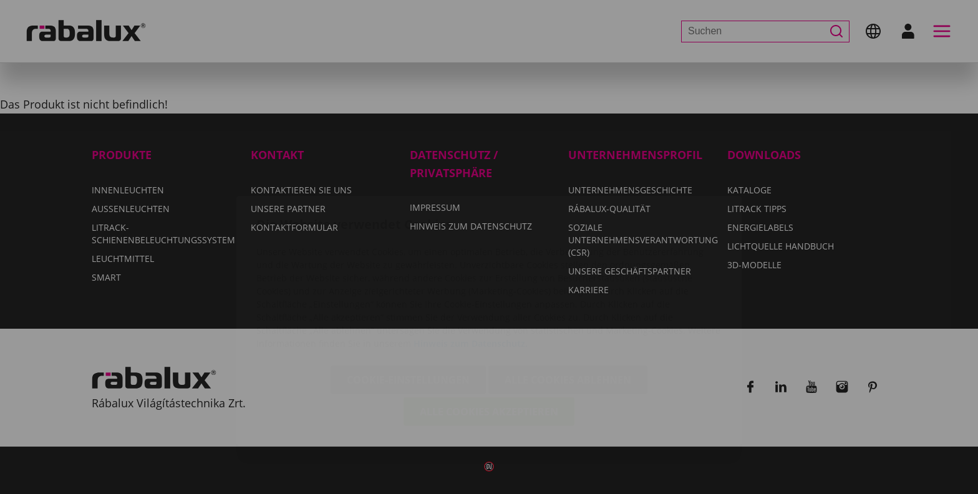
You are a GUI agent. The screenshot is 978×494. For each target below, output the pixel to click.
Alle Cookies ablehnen (568, 306)
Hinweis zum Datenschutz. (471, 270)
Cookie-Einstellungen (408, 306)
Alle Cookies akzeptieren (489, 338)
